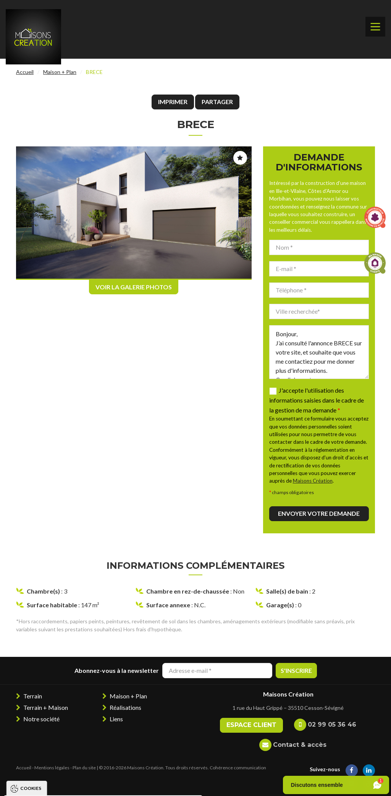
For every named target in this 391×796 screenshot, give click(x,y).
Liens (116, 718)
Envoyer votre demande (319, 513)
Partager (217, 101)
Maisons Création (313, 481)
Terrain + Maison (45, 707)
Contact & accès (299, 744)
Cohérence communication (238, 767)
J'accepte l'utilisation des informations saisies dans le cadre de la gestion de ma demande (316, 400)
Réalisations (125, 707)
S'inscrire (296, 670)
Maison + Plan (59, 72)
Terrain (32, 696)
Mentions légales (51, 767)
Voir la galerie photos (133, 286)
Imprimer (172, 101)
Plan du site (84, 767)
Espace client (251, 725)
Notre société (41, 718)
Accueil (25, 72)
